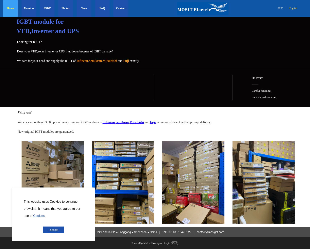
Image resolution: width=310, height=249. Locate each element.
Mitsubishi (136, 122)
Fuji (126, 60)
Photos (65, 8)
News (84, 8)
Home (10, 8)
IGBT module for (41, 21)
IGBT (47, 8)
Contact (120, 8)
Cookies (39, 215)
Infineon (109, 122)
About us (28, 8)
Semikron (95, 60)
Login (167, 243)
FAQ (102, 8)
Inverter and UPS (55, 31)
